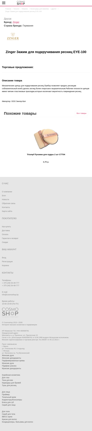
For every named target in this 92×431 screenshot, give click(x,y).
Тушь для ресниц (9, 385)
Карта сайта (7, 211)
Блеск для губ (8, 402)
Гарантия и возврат (10, 238)
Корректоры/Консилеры (12, 400)
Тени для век (7, 380)
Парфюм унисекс (9, 366)
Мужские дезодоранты (11, 368)
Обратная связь (8, 203)
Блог (4, 196)
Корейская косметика (11, 375)
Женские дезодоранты (11, 358)
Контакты (6, 207)
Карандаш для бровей (11, 383)
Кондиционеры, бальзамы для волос (17, 422)
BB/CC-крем (7, 417)
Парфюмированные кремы (13, 361)
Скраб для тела (8, 414)
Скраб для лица (8, 405)
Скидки (5, 242)
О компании (7, 192)
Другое (7, 18)
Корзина (5, 265)
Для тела (6, 411)
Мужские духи (8, 363)
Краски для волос (9, 419)
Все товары (81, 113)
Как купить (6, 227)
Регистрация (7, 261)
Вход (4, 258)
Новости (5, 199)
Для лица (6, 392)
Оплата (5, 234)
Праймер (6, 394)
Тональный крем (9, 397)
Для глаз (5, 378)
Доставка (6, 230)
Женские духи (8, 355)
